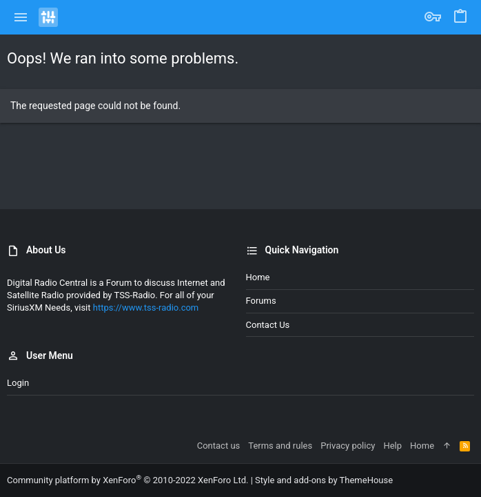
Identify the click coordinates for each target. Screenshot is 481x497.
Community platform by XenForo (127, 480)
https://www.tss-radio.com (146, 307)
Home (258, 277)
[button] (21, 17)
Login (18, 383)
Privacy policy (347, 445)
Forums (261, 300)
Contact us (268, 325)
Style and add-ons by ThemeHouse (324, 480)
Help (392, 445)
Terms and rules (280, 445)
